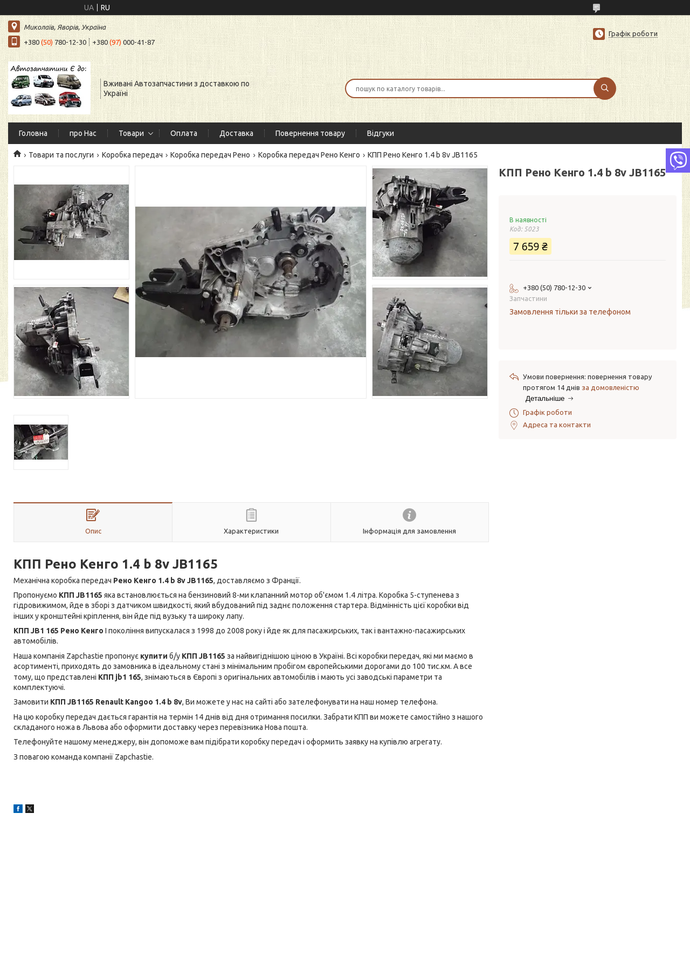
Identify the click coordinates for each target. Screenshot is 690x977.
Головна (33, 133)
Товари (131, 133)
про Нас (83, 133)
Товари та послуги (61, 155)
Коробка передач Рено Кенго (309, 155)
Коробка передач (132, 155)
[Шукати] (605, 88)
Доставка (236, 133)
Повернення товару (310, 133)
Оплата (183, 133)
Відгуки (380, 133)
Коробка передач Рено (210, 155)
